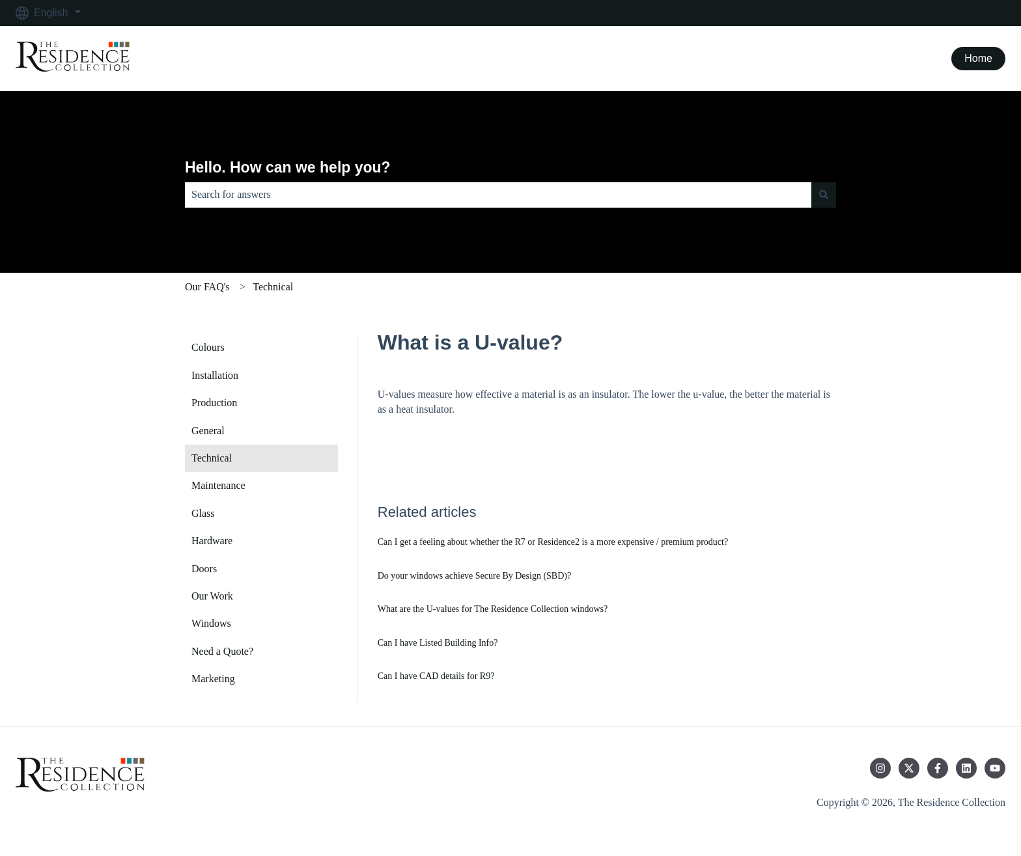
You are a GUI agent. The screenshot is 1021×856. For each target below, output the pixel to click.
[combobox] (498, 194)
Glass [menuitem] (203, 513)
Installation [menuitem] (214, 375)
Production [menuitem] (214, 402)
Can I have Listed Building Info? (438, 643)
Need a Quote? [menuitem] (222, 651)
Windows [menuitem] (211, 623)
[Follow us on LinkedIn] (966, 768)
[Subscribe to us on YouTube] (995, 768)
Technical (273, 286)
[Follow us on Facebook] (937, 768)
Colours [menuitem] (208, 347)
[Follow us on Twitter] (909, 768)
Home (978, 58)
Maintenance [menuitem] (218, 485)
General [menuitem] (208, 430)
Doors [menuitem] (204, 568)
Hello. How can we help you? (288, 167)
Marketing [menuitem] (213, 678)
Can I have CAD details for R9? (436, 676)
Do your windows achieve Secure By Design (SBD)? (474, 576)
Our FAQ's (207, 286)
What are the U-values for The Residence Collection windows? (493, 609)
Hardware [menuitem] (211, 540)
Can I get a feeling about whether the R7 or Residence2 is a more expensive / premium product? (553, 542)
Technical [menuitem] (211, 457)
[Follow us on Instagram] (880, 768)
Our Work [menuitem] (212, 595)
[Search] (823, 194)
